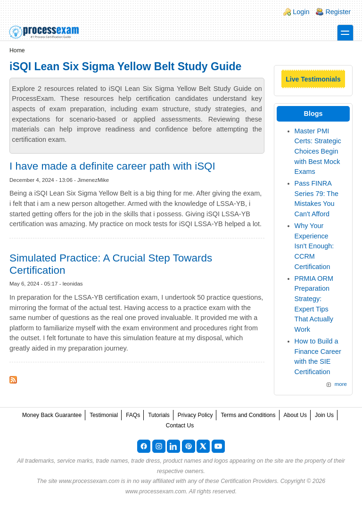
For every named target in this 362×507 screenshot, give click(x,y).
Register (338, 12)
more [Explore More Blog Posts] (341, 384)
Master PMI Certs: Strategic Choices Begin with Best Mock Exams (318, 151)
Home (17, 50)
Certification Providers (249, 481)
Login (301, 12)
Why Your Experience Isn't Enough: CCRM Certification (314, 246)
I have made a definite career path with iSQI (112, 166)
